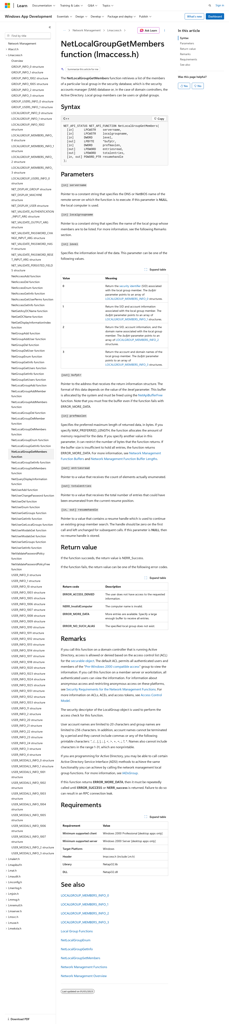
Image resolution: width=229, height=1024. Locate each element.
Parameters (187, 43)
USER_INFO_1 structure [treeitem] (25, 581)
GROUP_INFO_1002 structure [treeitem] (29, 78)
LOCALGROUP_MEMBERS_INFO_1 (126, 319)
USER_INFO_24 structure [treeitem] (27, 743)
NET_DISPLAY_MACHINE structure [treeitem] (26, 197)
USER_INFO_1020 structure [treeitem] (28, 668)
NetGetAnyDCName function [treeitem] (29, 311)
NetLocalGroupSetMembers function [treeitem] (28, 470)
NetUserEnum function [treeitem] (25, 507)
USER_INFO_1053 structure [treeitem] (28, 702)
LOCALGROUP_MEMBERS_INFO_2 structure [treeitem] (32, 159)
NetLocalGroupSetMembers (80, 958)
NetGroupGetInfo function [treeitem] (27, 362)
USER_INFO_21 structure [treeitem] (26, 725)
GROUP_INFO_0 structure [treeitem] (27, 66)
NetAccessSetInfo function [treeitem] (28, 305)
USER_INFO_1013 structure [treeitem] (28, 644)
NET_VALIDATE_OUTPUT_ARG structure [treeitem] (29, 224)
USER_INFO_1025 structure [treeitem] (28, 685)
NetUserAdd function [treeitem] (24, 490)
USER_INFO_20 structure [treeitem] (27, 720)
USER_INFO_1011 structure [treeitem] (27, 633)
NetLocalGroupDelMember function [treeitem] (28, 420)
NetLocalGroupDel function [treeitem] (28, 413)
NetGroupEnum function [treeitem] (26, 356)
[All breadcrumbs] (64, 30)
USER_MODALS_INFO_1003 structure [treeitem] (28, 795)
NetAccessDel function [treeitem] (25, 282)
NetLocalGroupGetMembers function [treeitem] (29, 454)
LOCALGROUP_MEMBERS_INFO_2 (137, 340)
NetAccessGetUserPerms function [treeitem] (32, 299)
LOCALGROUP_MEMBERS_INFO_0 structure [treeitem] (32, 137)
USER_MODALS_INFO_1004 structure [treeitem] (28, 806)
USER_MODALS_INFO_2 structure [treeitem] (32, 847)
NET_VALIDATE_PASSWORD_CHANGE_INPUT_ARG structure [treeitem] (32, 235)
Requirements (188, 59)
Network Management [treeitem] (22, 43)
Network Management (87, 30)
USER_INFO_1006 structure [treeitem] (28, 604)
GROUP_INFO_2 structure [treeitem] (27, 90)
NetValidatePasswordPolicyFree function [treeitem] (30, 566)
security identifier (130, 286)
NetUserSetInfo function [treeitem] (26, 548)
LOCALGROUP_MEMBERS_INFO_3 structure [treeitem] (32, 170)
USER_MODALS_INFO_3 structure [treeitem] (32, 853)
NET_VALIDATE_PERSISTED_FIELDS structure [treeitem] (32, 267)
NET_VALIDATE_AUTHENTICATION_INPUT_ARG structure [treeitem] (32, 214)
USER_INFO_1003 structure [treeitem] (28, 592)
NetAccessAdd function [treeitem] (26, 276)
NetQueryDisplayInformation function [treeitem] (29, 481)
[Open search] (210, 5)
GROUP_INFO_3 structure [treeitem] (27, 95)
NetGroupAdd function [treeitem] (25, 333)
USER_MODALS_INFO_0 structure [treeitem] (32, 760)
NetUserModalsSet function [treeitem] (28, 536)
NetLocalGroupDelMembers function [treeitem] (28, 431)
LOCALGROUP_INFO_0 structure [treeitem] (31, 113)
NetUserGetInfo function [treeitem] (26, 519)
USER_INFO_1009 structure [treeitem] (28, 621)
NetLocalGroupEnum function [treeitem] (30, 440)
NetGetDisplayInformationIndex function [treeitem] (31, 325)
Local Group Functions (77, 931)
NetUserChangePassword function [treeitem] (32, 495)
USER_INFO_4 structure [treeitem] (26, 755)
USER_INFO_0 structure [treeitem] (26, 575)
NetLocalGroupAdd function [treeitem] (29, 385)
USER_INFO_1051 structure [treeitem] (28, 691)
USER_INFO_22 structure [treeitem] (27, 731)
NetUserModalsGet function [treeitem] (28, 530)
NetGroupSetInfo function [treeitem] (27, 374)
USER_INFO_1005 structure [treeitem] (28, 598)
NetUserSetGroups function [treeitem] (28, 542)
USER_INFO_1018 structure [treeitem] (28, 662)
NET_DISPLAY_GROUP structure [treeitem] (31, 189)
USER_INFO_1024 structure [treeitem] (28, 679)
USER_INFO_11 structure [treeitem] (26, 708)
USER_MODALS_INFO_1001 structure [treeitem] (28, 774)
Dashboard (215, 16)
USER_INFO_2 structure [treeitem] (26, 714)
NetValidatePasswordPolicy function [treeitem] (28, 555)
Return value (188, 49)
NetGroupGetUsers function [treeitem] (28, 368)
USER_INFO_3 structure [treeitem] (26, 749)
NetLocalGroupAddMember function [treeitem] (28, 393)
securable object (82, 661)
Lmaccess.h (114, 30)
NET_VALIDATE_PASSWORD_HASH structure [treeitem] (32, 246)
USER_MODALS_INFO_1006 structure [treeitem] (28, 828)
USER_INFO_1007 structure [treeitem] (28, 610)
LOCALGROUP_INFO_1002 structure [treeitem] (28, 127)
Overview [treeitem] (17, 61)
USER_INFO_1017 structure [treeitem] (28, 656)
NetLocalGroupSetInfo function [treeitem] (30, 462)
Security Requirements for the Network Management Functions (111, 689)
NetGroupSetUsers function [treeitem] (28, 380)
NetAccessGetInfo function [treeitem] (28, 293)
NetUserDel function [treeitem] (24, 501)
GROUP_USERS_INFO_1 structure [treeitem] (32, 107)
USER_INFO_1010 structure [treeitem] (28, 627)
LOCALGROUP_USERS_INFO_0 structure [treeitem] (30, 180)
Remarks (185, 54)
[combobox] (28, 36)
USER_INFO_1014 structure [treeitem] (28, 650)
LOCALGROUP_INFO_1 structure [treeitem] (31, 119)
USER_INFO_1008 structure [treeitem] (28, 615)
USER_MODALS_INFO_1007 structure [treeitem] (28, 839)
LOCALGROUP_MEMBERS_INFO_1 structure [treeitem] (32, 148)
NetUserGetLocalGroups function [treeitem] (32, 524)
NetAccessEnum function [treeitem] (27, 288)
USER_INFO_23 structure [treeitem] (27, 737)
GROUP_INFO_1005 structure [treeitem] (29, 84)
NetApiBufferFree (150, 395)
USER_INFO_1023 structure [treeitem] (28, 673)
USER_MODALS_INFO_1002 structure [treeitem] (28, 785)
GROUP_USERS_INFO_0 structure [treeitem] (32, 101)
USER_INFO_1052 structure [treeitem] (28, 697)
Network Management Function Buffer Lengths (124, 459)
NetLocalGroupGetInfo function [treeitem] (31, 446)
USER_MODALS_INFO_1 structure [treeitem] (32, 766)
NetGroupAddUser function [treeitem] (28, 339)
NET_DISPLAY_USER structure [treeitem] (29, 206)
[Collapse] (50, 27)
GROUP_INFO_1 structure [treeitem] (27, 72)
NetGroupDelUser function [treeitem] (28, 350)
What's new (194, 16)
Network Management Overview (84, 976)
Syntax (184, 38)
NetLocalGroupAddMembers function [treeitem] (29, 404)
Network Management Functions (84, 967)
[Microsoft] (7, 5)
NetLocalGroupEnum (76, 940)
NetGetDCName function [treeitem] (27, 317)
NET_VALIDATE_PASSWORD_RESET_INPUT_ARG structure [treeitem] (32, 257)
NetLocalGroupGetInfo (77, 949)
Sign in (220, 5)
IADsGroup (130, 773)
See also (185, 64)
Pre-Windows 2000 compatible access (112, 666)
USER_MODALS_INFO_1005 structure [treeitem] (28, 817)
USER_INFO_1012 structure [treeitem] (28, 639)
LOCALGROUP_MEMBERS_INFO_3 (126, 364)
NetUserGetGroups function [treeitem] (28, 513)
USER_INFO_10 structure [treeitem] (26, 586)
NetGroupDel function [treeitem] (25, 345)
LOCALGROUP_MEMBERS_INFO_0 (126, 299)
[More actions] (164, 30)
